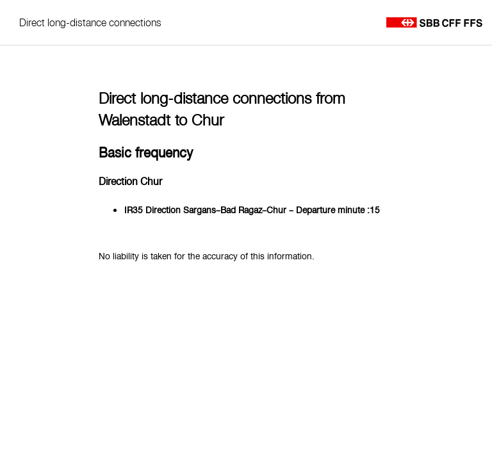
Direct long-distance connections (90, 22)
